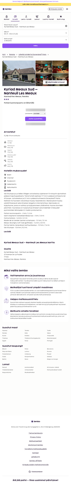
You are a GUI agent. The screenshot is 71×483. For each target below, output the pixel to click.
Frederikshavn (6, 354)
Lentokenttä (28, 113)
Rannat (4, 367)
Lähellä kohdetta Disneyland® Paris (32, 55)
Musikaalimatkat (29, 372)
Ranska (12, 55)
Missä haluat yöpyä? (11, 25)
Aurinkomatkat (29, 367)
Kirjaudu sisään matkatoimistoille (35, 465)
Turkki (49, 330)
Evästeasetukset (35, 472)
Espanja (4, 330)
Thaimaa (5, 338)
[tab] (6, 18)
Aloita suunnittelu (35, 118)
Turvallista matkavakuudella (36, 449)
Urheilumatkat (29, 370)
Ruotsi (4, 335)
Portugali (49, 341)
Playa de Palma (6, 351)
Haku (36, 45)
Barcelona (50, 349)
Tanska (27, 330)
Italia (26, 333)
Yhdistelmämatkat (7, 370)
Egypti (4, 341)
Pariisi (26, 349)
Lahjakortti (35, 457)
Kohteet (35, 453)
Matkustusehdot (35, 441)
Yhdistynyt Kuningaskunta (32, 338)
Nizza (26, 359)
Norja (26, 341)
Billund (4, 349)
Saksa (49, 333)
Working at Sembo (35, 445)
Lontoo (27, 351)
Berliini (4, 359)
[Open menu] (67, 9)
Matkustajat (8, 39)
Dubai (4, 356)
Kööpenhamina (29, 356)
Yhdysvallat (50, 335)
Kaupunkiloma (6, 372)
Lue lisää (7, 190)
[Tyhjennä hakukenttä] (66, 26)
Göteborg (28, 354)
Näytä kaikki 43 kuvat (55, 82)
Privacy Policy (35, 437)
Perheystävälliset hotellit (54, 370)
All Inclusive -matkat (53, 367)
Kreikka (27, 335)
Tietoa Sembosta (35, 433)
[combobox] (34, 27)
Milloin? (6, 32)
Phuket (49, 354)
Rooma (49, 351)
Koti (4, 55)
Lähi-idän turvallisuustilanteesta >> (35, 4)
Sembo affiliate (35, 461)
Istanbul (49, 356)
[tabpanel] (35, 35)
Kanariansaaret (51, 338)
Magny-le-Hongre (52, 359)
